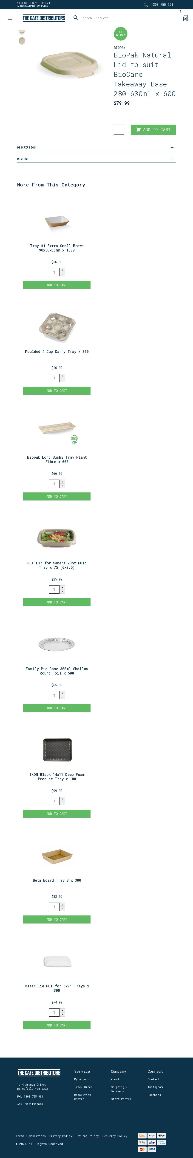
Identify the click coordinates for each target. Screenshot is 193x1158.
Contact (154, 1079)
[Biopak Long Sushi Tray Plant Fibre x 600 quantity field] (54, 484)
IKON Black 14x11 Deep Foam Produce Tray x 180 (57, 776)
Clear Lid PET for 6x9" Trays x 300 (57, 988)
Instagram (155, 1087)
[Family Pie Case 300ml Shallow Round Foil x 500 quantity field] (54, 695)
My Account (82, 1079)
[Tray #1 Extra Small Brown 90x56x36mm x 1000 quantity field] (54, 272)
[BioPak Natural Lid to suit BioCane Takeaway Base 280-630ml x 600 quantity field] (119, 130)
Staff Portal (121, 1099)
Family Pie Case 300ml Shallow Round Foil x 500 (57, 670)
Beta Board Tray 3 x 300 (57, 880)
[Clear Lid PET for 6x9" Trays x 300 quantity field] (54, 1012)
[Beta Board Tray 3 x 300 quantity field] (54, 907)
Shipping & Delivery (119, 1089)
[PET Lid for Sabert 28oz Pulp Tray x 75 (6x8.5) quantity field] (54, 589)
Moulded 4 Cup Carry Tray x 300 (57, 351)
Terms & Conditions (31, 1136)
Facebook (154, 1095)
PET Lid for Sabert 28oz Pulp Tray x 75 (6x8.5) (57, 565)
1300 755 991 (162, 4)
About (115, 1079)
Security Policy (114, 1136)
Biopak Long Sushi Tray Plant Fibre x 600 (57, 459)
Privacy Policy (60, 1136)
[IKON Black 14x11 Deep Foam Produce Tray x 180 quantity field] (54, 801)
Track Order (83, 1087)
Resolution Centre (82, 1097)
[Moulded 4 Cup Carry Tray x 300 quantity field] (54, 378)
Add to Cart (153, 129)
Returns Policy (87, 1136)
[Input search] (96, 17)
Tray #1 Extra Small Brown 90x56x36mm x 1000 (57, 247)
